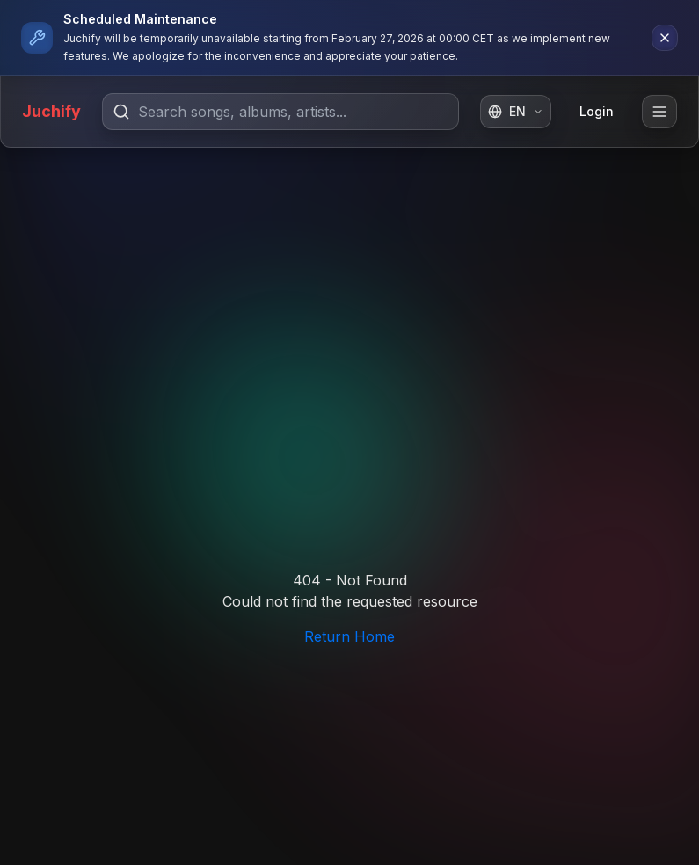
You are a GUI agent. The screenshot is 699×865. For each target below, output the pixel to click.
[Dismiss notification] (665, 38)
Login (596, 111)
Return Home (349, 636)
